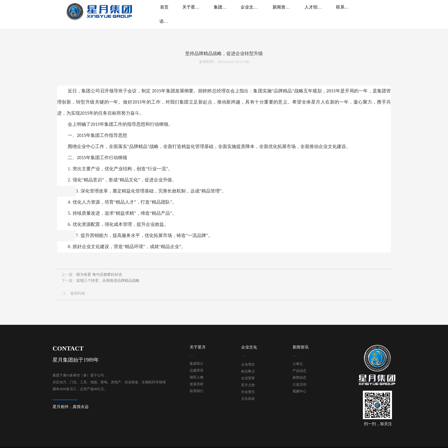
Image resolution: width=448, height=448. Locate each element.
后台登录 (350, 440)
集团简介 (196, 350)
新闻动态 (299, 364)
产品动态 (299, 357)
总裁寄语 (196, 356)
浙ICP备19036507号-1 (117, 440)
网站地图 (334, 440)
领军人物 (196, 363)
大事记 (298, 350)
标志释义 (248, 357)
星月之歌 (248, 371)
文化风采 (248, 385)
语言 (368, 11)
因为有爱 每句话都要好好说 (99, 273)
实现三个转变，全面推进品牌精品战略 (107, 279)
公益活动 (299, 370)
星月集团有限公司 (84, 440)
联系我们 (196, 377)
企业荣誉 (248, 364)
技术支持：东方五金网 (377, 440)
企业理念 (248, 350)
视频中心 (299, 377)
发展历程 (196, 370)
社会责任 (248, 378)
